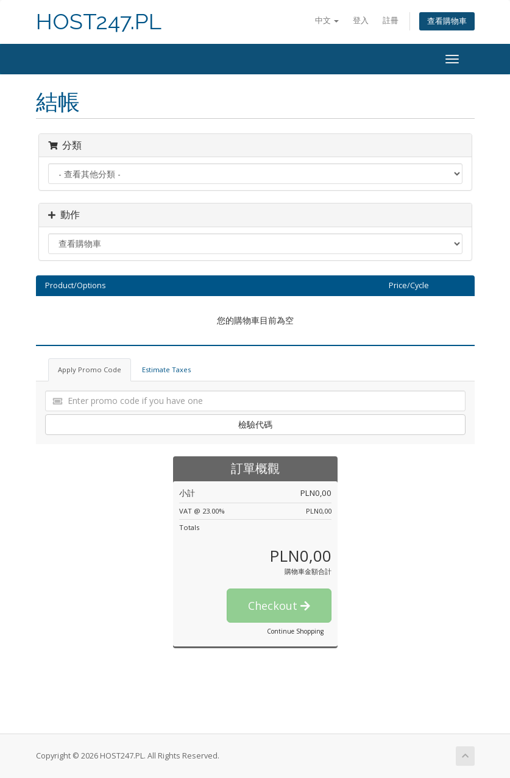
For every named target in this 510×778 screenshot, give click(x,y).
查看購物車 (447, 21)
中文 (327, 20)
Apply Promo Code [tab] (89, 369)
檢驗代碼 (255, 424)
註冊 (390, 20)
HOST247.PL (98, 22)
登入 (361, 20)
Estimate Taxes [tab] (166, 369)
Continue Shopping (295, 631)
